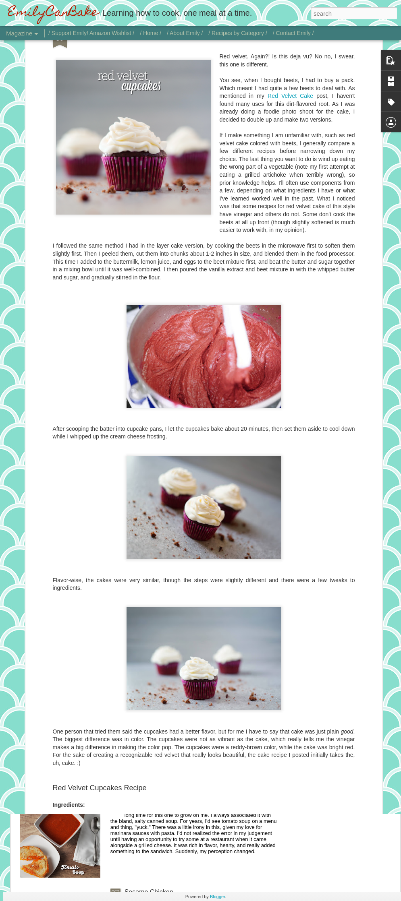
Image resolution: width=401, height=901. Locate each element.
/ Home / (150, 33)
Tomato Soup (143, 800)
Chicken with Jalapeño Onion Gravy (176, 709)
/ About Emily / (185, 33)
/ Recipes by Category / (237, 33)
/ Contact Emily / (293, 33)
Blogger (217, 896)
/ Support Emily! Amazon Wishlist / (91, 33)
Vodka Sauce (143, 617)
